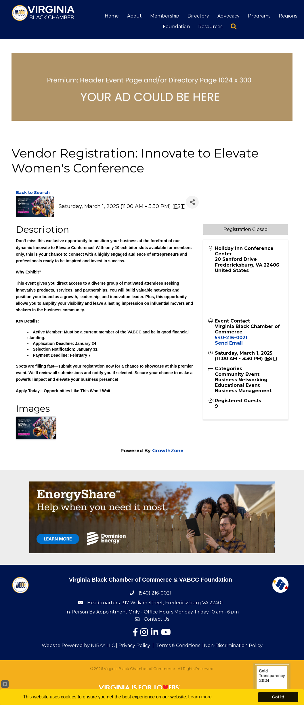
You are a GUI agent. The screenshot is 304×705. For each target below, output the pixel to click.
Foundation (176, 27)
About (134, 16)
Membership (164, 16)
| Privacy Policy (132, 645)
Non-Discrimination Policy (233, 645)
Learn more (200, 696)
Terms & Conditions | (179, 645)
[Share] (192, 202)
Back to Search (33, 192)
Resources (210, 27)
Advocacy (229, 16)
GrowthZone (167, 451)
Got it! (278, 697)
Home (112, 16)
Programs (259, 16)
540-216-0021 (231, 338)
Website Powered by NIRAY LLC (78, 645)
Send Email (229, 343)
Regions (288, 16)
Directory (198, 16)
